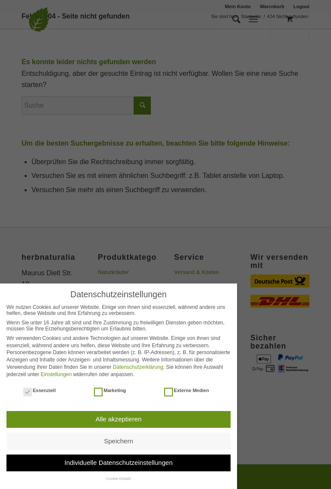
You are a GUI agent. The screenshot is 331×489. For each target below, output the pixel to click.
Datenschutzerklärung (138, 367)
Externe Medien (186, 390)
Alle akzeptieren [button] (119, 419)
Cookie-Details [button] (118, 479)
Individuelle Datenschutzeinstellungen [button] (118, 462)
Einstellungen (56, 374)
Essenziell (39, 390)
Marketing (110, 390)
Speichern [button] (118, 441)
